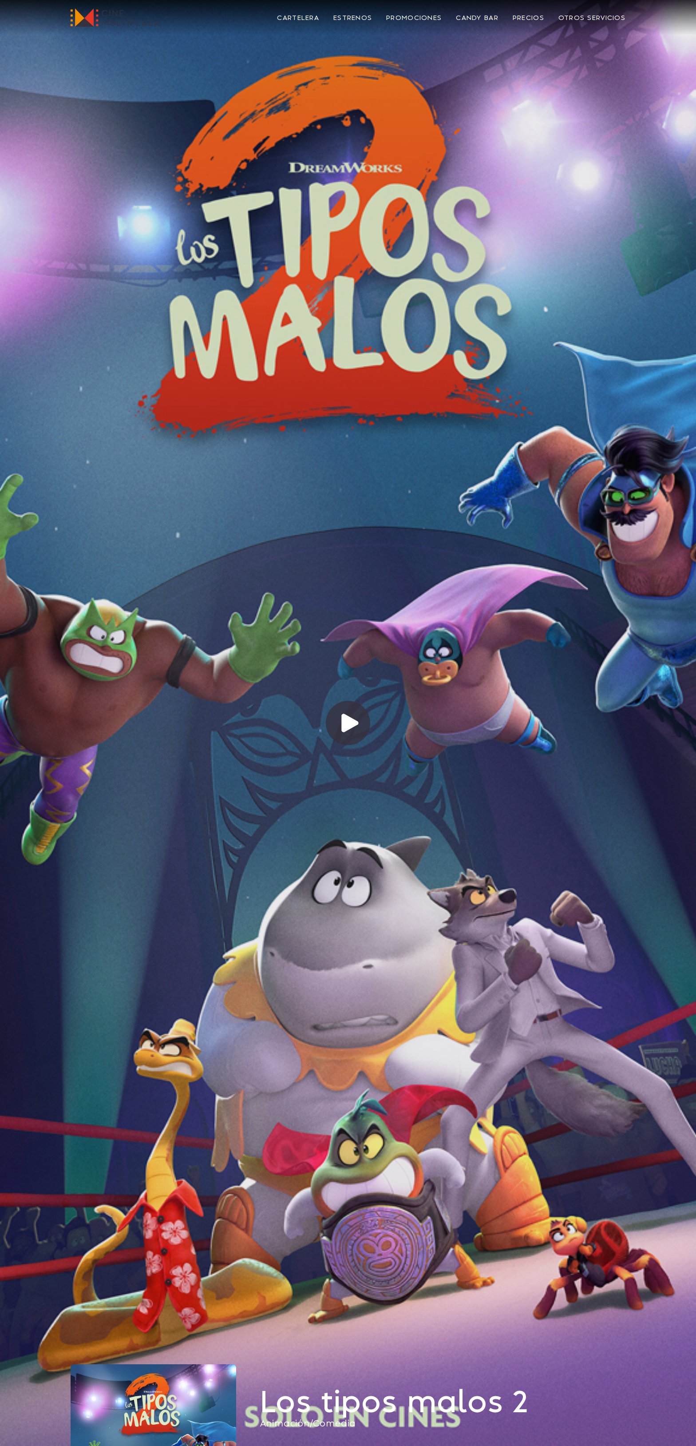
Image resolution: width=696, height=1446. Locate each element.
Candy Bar (477, 18)
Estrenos (352, 18)
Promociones (414, 18)
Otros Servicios (591, 18)
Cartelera (298, 18)
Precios (528, 18)
